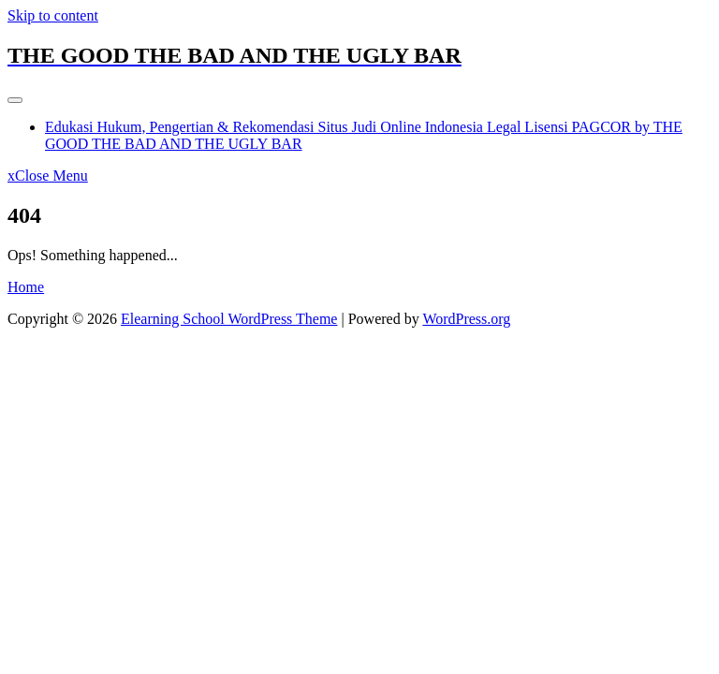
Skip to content (52, 15)
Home (25, 287)
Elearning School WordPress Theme (229, 319)
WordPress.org (466, 319)
